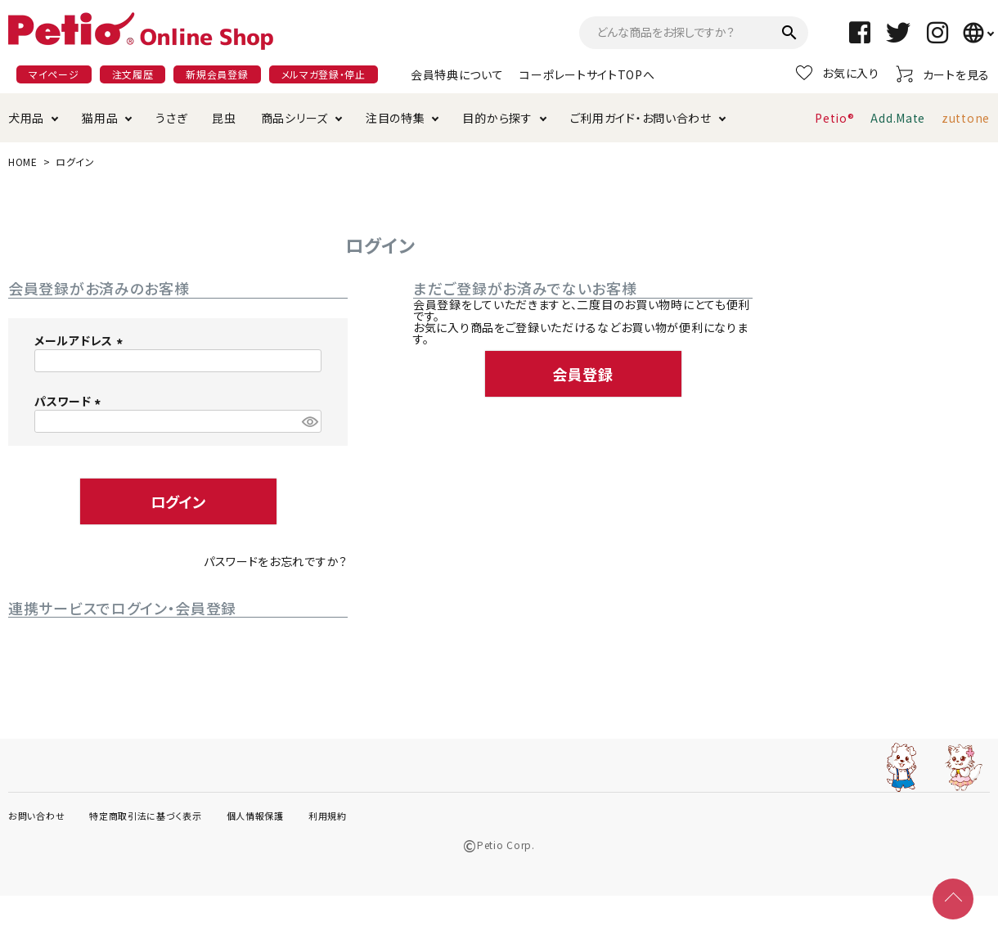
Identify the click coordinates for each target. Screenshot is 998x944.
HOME (23, 162)
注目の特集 (395, 118)
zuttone (966, 118)
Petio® (834, 118)
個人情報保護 (255, 815)
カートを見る (943, 74)
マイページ (54, 74)
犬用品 (26, 118)
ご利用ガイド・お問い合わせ (641, 118)
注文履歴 (133, 74)
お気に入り (837, 72)
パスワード (70, 401)
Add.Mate (897, 118)
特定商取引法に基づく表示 (145, 815)
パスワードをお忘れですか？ (276, 561)
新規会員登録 (217, 74)
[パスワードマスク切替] (309, 421)
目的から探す (497, 118)
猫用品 (100, 118)
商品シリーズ (294, 118)
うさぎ (171, 118)
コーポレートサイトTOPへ (586, 74)
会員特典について (457, 74)
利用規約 (327, 815)
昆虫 (224, 118)
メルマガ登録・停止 (323, 74)
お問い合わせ (36, 815)
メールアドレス (81, 340)
